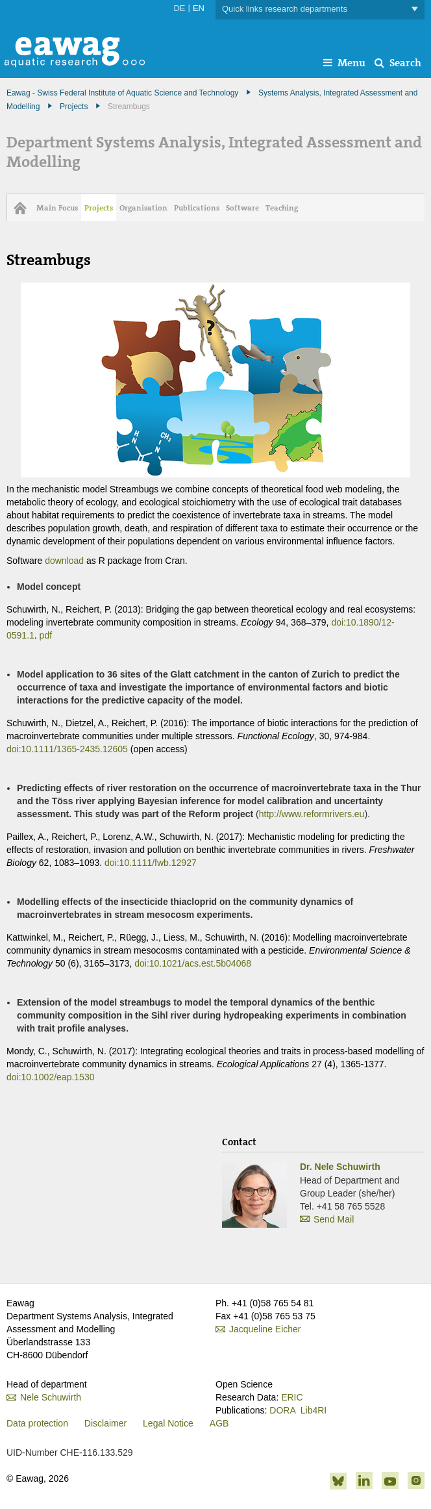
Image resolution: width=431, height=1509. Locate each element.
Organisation (143, 208)
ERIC (291, 1397)
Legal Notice (168, 1423)
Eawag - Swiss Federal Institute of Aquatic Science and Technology (122, 92)
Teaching (281, 208)
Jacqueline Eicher (265, 1329)
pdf (46, 635)
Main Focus (57, 208)
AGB (219, 1423)
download (64, 560)
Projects (74, 106)
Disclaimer (105, 1423)
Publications (196, 208)
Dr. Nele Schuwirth (340, 1166)
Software (242, 208)
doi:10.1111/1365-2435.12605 (67, 749)
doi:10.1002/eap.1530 (50, 1077)
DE (179, 8)
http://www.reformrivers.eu (312, 814)
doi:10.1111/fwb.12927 (151, 862)
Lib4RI (313, 1410)
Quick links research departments (320, 9)
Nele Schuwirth (50, 1397)
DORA (282, 1410)
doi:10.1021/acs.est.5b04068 (192, 963)
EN (198, 8)
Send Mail (334, 1219)
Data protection (37, 1423)
